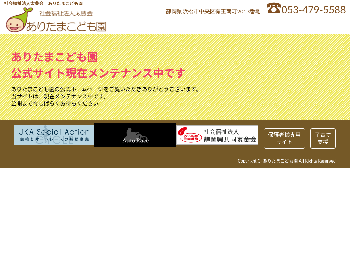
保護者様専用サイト (284, 138)
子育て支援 (323, 138)
